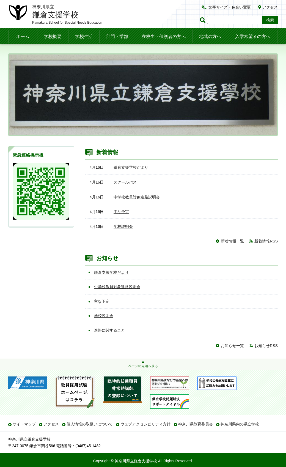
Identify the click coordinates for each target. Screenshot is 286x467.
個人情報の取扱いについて (90, 424)
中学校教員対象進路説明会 (137, 197)
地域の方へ (210, 36)
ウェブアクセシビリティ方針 (145, 424)
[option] (143, 94)
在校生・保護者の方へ (164, 36)
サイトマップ (24, 424)
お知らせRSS (266, 345)
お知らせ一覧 (232, 345)
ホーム (22, 36)
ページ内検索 (203, 20)
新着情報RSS (266, 241)
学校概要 (53, 36)
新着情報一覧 (232, 241)
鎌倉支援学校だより (131, 167)
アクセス (270, 7)
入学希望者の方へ (252, 36)
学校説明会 (123, 226)
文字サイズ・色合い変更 (229, 7)
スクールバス (125, 182)
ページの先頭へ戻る (143, 366)
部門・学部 (117, 36)
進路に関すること (109, 330)
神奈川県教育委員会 (195, 424)
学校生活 (84, 36)
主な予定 (121, 211)
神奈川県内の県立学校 (240, 424)
